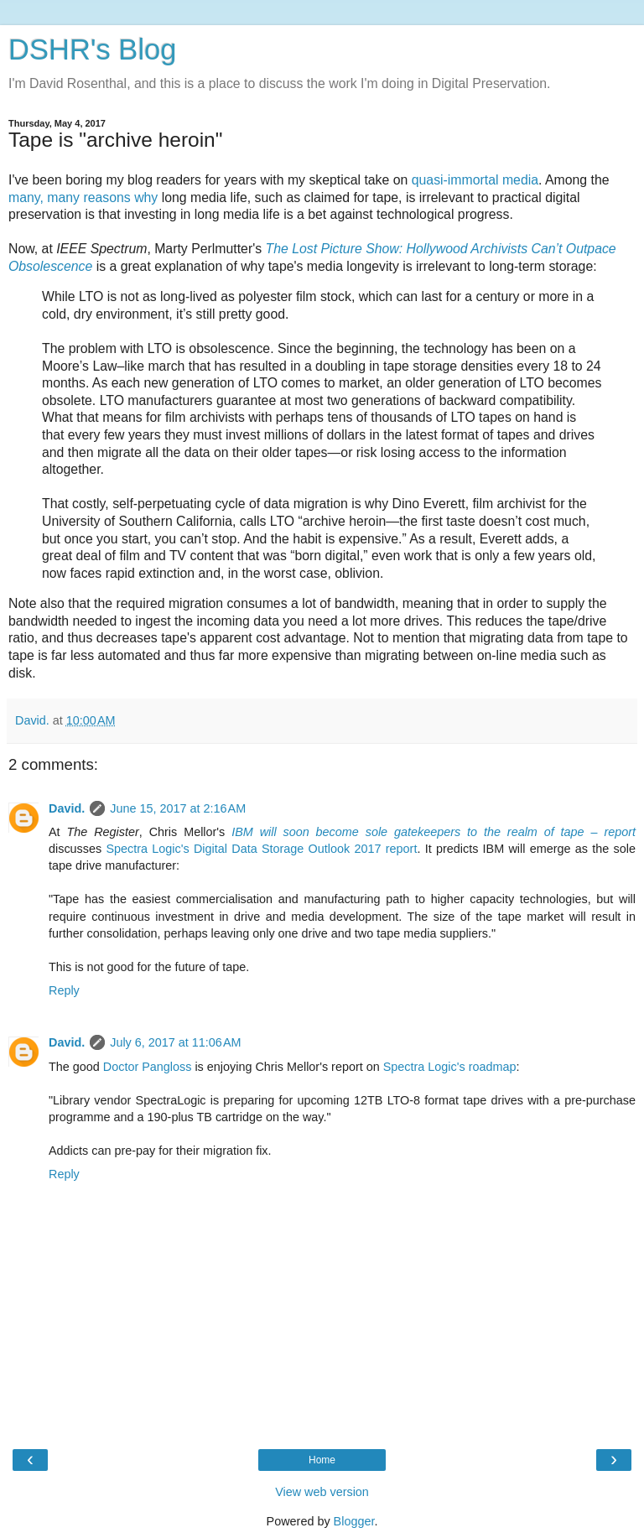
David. (67, 808)
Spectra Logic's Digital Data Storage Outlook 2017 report (261, 848)
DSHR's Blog (92, 49)
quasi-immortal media (475, 180)
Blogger (354, 1521)
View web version (322, 1492)
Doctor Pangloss (147, 1066)
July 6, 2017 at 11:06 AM (175, 1042)
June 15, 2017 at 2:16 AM (178, 808)
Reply (64, 990)
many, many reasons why (83, 197)
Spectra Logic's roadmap (450, 1066)
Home (322, 1460)
